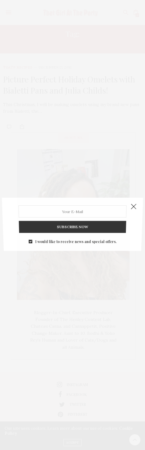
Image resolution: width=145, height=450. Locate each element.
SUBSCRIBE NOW (72, 223)
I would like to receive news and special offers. (76, 236)
